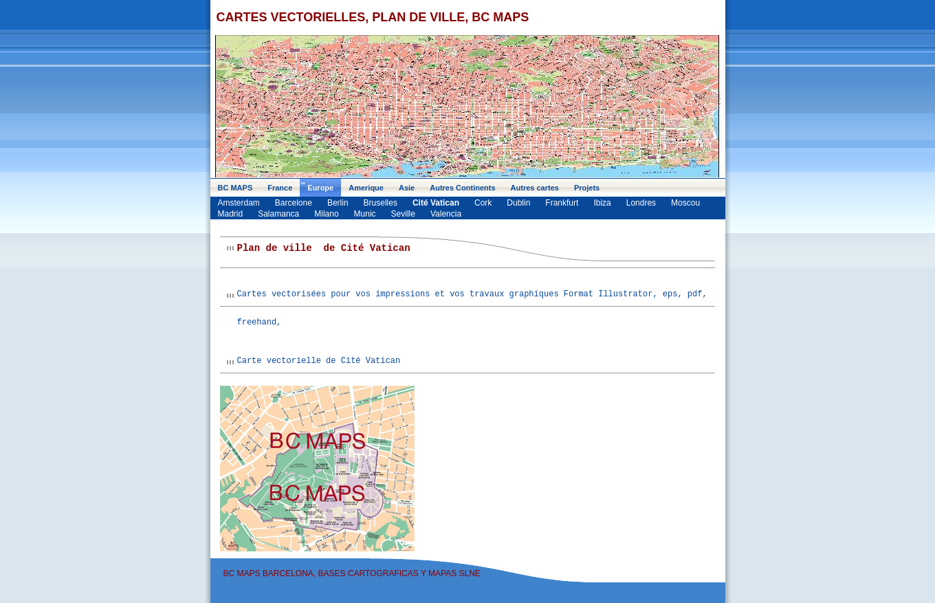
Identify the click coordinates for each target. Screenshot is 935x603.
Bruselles (380, 203)
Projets (587, 188)
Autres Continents (462, 188)
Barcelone (293, 203)
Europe (320, 188)
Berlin (338, 203)
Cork (483, 203)
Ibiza (601, 203)
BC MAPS (235, 188)
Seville (403, 214)
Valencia (445, 214)
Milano (326, 214)
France (279, 188)
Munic (365, 214)
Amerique (366, 188)
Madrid (230, 214)
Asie (407, 188)
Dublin (518, 203)
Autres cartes (535, 188)
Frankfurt (561, 203)
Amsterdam (239, 203)
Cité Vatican (435, 203)
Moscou (685, 203)
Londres (641, 203)
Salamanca (278, 214)
